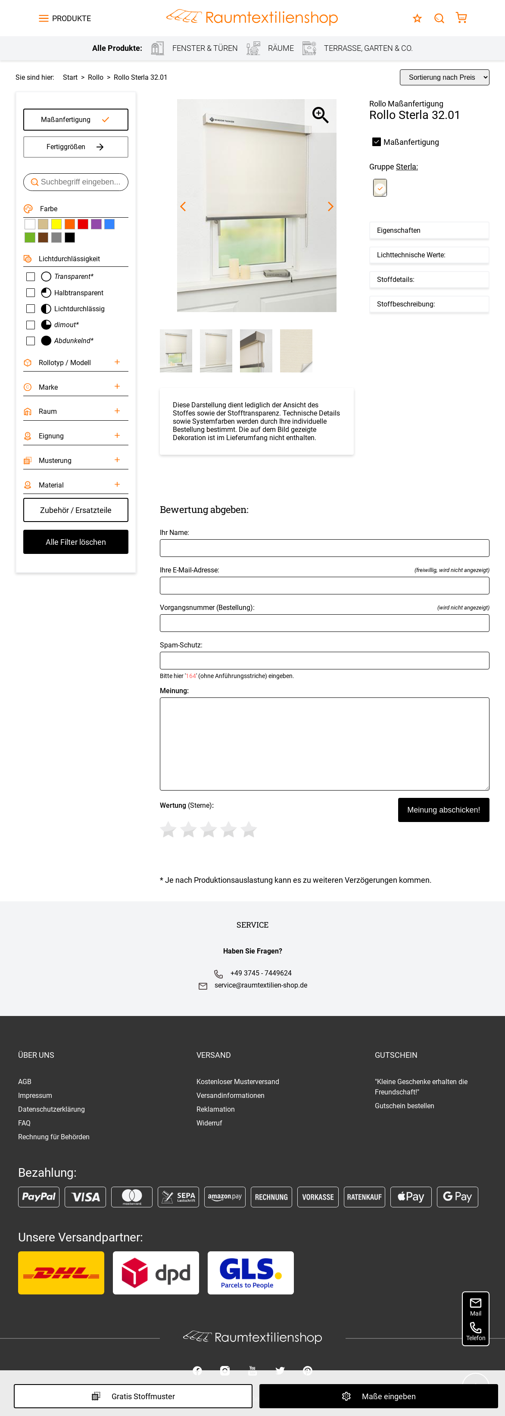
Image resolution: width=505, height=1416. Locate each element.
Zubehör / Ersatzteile (76, 510)
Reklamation (215, 1109)
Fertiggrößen (76, 147)
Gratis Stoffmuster (133, 1396)
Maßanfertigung (65, 120)
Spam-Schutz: (324, 660)
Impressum (35, 1095)
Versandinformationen (230, 1095)
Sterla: (407, 166)
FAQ (24, 1123)
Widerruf (209, 1123)
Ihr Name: (324, 542)
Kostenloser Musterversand (237, 1082)
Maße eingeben (379, 1396)
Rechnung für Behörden (54, 1137)
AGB (24, 1082)
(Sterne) (210, 821)
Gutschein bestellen (404, 1106)
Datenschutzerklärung (51, 1109)
